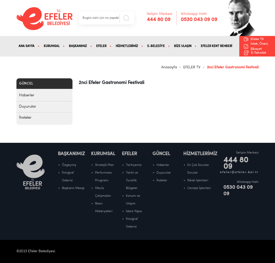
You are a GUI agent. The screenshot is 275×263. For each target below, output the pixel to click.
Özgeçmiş (69, 165)
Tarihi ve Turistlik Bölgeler (132, 180)
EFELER (101, 46)
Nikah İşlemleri (197, 180)
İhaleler (25, 118)
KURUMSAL (52, 46)
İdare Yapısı (134, 211)
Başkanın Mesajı (73, 188)
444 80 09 (158, 19)
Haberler (26, 95)
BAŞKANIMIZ (78, 46)
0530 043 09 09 (199, 19)
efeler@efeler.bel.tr (239, 172)
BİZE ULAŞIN (182, 46)
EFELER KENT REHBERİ (216, 46)
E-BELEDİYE (156, 46)
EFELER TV (191, 67)
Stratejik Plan (104, 165)
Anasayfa (169, 67)
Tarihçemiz (134, 165)
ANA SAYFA (26, 46)
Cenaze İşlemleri (199, 188)
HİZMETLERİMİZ (127, 46)
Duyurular (27, 107)
